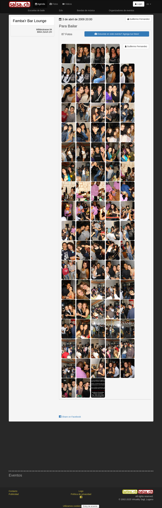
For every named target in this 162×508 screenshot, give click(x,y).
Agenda (40, 4)
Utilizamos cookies (72, 506)
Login (138, 4)
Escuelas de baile (36, 10)
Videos (67, 4)
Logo (81, 491)
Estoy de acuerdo (90, 506)
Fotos (54, 4)
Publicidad (14, 494)
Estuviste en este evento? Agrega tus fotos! (117, 34)
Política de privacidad (81, 494)
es (149, 4)
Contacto (13, 491)
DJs (61, 10)
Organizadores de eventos (121, 10)
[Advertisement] (81, 446)
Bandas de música (86, 10)
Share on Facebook (70, 417)
